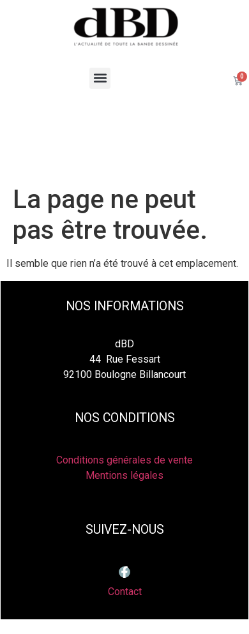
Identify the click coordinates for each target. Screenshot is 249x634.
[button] (99, 78)
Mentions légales (124, 475)
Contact (125, 591)
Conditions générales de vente (124, 460)
